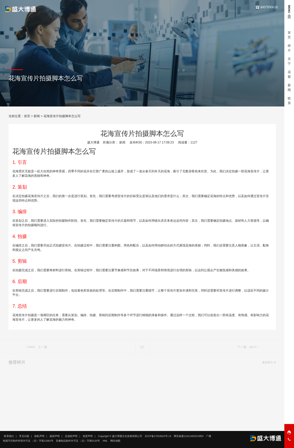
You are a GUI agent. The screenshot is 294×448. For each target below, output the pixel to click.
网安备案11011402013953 (188, 436)
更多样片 (267, 363)
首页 (27, 116)
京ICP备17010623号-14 (158, 436)
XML (105, 440)
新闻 (37, 116)
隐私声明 (39, 436)
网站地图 (115, 440)
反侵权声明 (71, 436)
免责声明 (88, 436)
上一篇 (42, 348)
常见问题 (24, 436)
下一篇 (241, 348)
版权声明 (55, 436)
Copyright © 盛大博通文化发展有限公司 (120, 436)
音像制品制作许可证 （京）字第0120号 (78, 440)
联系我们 (9, 436)
